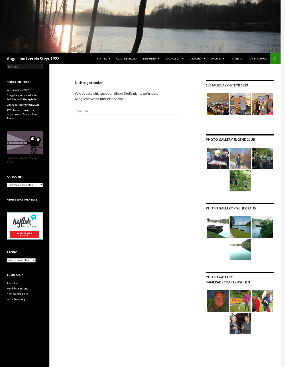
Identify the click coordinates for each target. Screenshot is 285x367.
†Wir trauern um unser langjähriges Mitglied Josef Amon (22, 114)
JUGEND (216, 58)
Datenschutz (258, 58)
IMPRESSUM (237, 58)
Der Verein (150, 58)
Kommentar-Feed (17, 293)
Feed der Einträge (17, 288)
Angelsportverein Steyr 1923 (33, 58)
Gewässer (195, 58)
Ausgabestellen (126, 58)
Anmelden (13, 283)
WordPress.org (16, 299)
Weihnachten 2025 (18, 90)
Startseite (103, 58)
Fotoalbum (173, 58)
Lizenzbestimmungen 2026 (23, 104)
